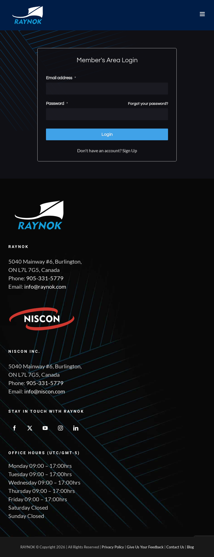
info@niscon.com (44, 391)
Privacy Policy (113, 547)
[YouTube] (45, 428)
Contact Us (175, 547)
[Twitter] (30, 428)
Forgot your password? (148, 103)
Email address (61, 77)
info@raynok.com (45, 286)
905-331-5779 (45, 278)
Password (57, 103)
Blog (190, 547)
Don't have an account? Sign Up (107, 149)
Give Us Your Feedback (145, 547)
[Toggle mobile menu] (203, 14)
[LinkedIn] (76, 428)
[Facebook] (14, 428)
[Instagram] (60, 428)
